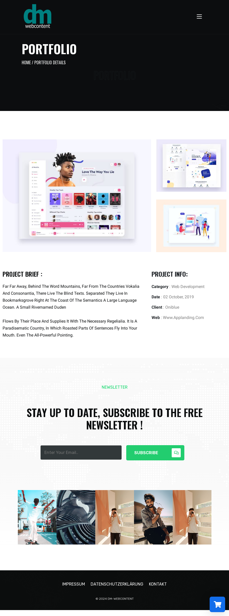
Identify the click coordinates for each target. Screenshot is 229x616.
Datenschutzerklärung (117, 590)
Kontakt (158, 590)
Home (26, 62)
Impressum (73, 590)
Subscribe (157, 452)
